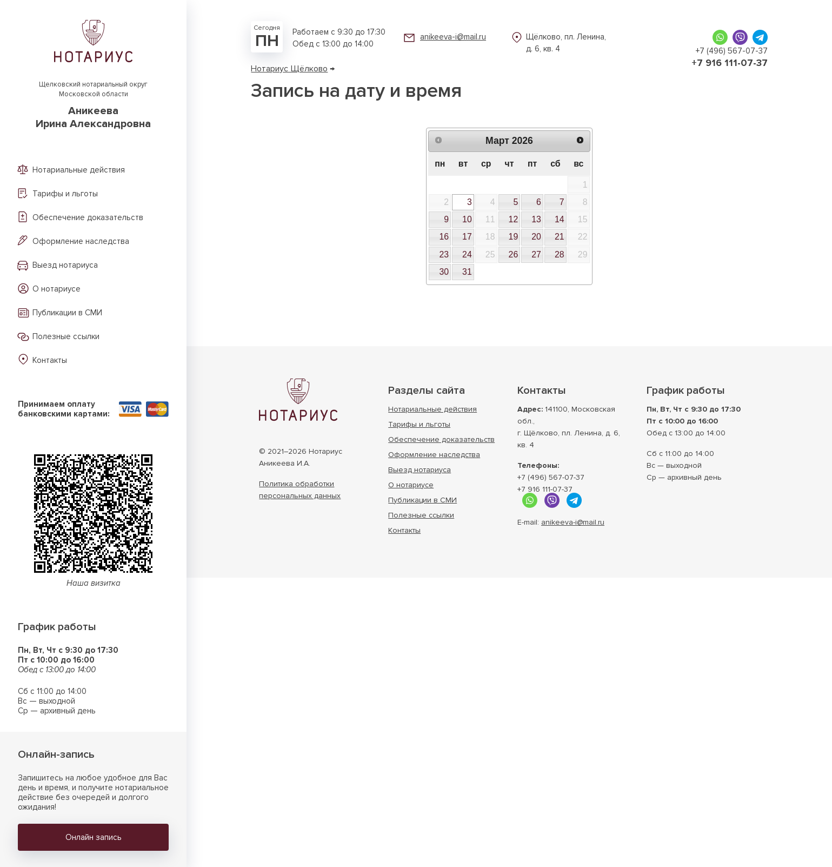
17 (467, 236)
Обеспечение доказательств (87, 217)
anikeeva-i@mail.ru (453, 37)
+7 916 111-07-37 (729, 63)
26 (513, 254)
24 (467, 254)
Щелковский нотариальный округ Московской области (93, 105)
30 (444, 271)
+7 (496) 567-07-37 (732, 51)
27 (536, 254)
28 (559, 254)
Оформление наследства (80, 241)
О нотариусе (56, 289)
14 (559, 219)
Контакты (49, 360)
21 (559, 236)
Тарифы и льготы (65, 193)
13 (536, 219)
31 (467, 271)
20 (536, 236)
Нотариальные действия (78, 170)
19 (513, 236)
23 (444, 254)
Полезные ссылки (65, 336)
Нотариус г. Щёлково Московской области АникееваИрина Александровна (298, 399)
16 (444, 236)
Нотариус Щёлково (289, 68)
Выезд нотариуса (65, 265)
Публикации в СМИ (67, 312)
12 (513, 219)
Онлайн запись (93, 837)
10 (467, 219)
